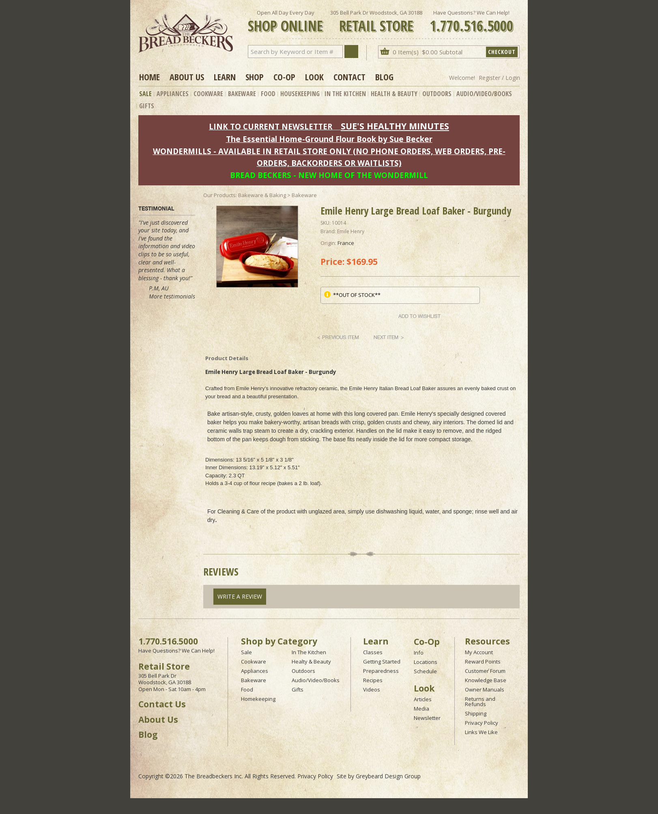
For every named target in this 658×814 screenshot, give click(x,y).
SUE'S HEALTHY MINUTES (395, 126)
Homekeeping (258, 698)
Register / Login (499, 78)
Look (314, 76)
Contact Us (162, 704)
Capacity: (216, 476)
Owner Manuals (484, 689)
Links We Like (481, 732)
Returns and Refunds (480, 701)
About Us (187, 76)
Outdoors (437, 93)
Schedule (425, 671)
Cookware (208, 93)
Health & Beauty (394, 93)
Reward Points (483, 661)
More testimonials (172, 296)
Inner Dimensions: (226, 467)
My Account (479, 652)
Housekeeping (300, 93)
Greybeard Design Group (388, 776)
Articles (423, 699)
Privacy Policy (481, 722)
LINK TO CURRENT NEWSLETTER (270, 126)
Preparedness (381, 670)
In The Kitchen (345, 93)
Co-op (284, 76)
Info (419, 652)
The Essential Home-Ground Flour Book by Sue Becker (329, 139)
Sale (145, 93)
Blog (384, 76)
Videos (371, 689)
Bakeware (242, 93)
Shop (254, 76)
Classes (373, 652)
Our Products (219, 195)
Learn (225, 76)
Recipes (373, 680)
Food (268, 93)
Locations (425, 662)
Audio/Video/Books (484, 93)
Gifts (146, 105)
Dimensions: (219, 460)
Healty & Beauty (311, 661)
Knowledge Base (485, 680)
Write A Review (239, 596)
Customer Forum (485, 670)
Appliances (173, 93)
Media (421, 708)
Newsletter (427, 718)
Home (149, 76)
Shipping (475, 713)
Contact (349, 76)
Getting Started (381, 661)
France (346, 243)
